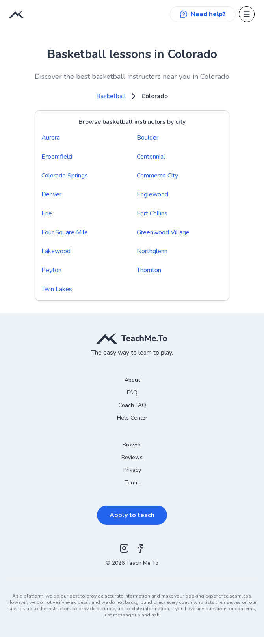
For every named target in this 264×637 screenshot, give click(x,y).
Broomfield (56, 156)
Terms (132, 482)
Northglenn (152, 251)
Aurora (50, 137)
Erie (46, 213)
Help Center (132, 418)
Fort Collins (152, 213)
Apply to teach (132, 515)
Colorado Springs (64, 175)
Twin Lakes (56, 289)
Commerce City (157, 175)
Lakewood (56, 251)
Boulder (147, 137)
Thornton (149, 270)
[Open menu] (247, 14)
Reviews (132, 457)
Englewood (152, 194)
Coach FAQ (132, 405)
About (132, 380)
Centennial (151, 156)
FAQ (132, 392)
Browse (132, 444)
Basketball (111, 96)
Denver (51, 194)
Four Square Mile (64, 232)
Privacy (132, 470)
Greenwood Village (163, 232)
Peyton (51, 270)
